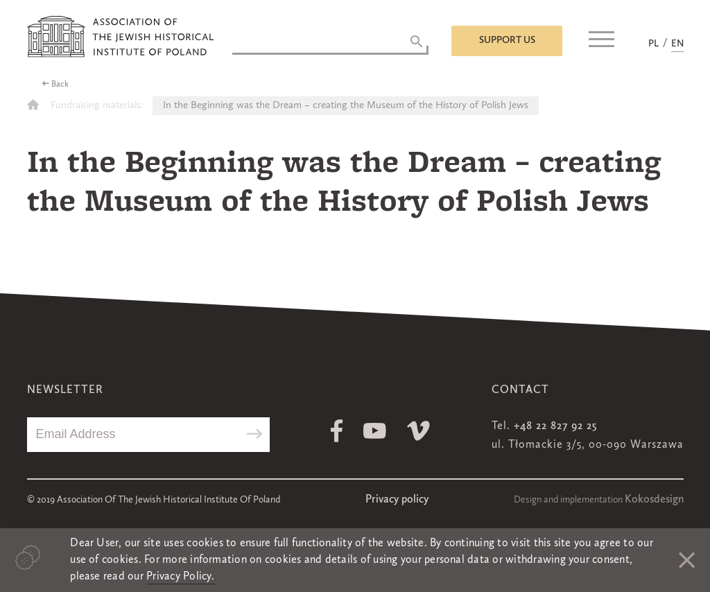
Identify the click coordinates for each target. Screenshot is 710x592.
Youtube (375, 430)
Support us (507, 40)
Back (60, 84)
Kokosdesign (654, 499)
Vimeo (418, 430)
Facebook (336, 430)
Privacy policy (396, 499)
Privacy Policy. (180, 576)
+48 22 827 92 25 (555, 426)
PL (653, 44)
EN (677, 44)
